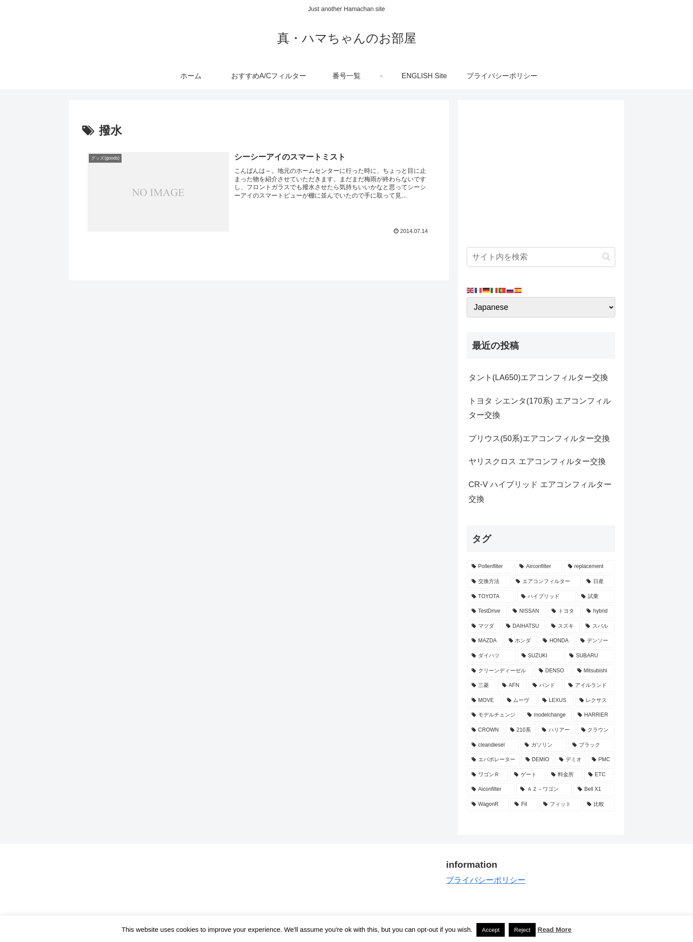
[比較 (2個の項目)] (598, 804)
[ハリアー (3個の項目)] (556, 730)
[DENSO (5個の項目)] (553, 671)
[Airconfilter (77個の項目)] (538, 566)
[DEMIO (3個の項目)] (538, 760)
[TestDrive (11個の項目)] (487, 611)
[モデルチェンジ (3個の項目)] (495, 715)
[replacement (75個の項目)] (589, 566)
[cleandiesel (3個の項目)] (493, 745)
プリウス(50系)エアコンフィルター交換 (539, 438)
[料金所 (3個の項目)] (565, 775)
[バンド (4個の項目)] (546, 685)
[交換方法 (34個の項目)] (489, 581)
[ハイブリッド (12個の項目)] (546, 596)
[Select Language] (541, 307)
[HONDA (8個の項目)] (557, 641)
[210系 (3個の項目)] (521, 730)
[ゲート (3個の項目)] (527, 775)
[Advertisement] (541, 171)
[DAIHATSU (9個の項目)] (523, 626)
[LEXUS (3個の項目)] (556, 700)
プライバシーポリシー (485, 880)
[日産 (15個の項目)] (598, 581)
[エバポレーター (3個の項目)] (494, 760)
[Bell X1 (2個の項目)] (594, 789)
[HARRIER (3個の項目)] (594, 715)
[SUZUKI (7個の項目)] (541, 656)
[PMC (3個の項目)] (601, 760)
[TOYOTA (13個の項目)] (491, 596)
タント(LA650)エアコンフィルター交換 (538, 377)
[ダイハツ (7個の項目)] (492, 656)
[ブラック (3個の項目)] (591, 745)
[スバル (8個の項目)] (598, 626)
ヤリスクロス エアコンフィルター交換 (537, 461)
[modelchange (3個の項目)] (547, 715)
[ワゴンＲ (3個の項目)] (488, 775)
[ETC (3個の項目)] (599, 775)
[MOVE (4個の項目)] (484, 700)
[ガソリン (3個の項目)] (544, 745)
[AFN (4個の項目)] (512, 685)
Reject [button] (522, 930)
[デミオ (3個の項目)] (570, 760)
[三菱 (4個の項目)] (482, 685)
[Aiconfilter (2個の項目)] (491, 789)
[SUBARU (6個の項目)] (589, 656)
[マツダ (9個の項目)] (484, 626)
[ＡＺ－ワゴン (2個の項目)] (544, 789)
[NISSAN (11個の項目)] (527, 611)
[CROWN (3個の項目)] (486, 730)
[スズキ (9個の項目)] (563, 626)
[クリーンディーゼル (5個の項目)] (500, 671)
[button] (606, 257)
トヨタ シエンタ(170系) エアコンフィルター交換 (539, 408)
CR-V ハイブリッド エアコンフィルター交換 (540, 491)
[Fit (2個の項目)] (523, 804)
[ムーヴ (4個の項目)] (520, 700)
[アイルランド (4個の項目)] (589, 685)
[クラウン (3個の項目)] (595, 730)
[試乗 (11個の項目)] (595, 596)
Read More (554, 929)
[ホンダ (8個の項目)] (521, 641)
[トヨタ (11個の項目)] (564, 611)
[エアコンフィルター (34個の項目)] (546, 581)
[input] (541, 257)
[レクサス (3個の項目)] (594, 700)
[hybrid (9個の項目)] (598, 611)
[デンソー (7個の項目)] (595, 641)
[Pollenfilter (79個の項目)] (491, 566)
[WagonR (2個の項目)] (488, 804)
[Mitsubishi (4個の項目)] (593, 671)
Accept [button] (490, 930)
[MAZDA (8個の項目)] (485, 641)
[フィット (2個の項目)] (560, 804)
